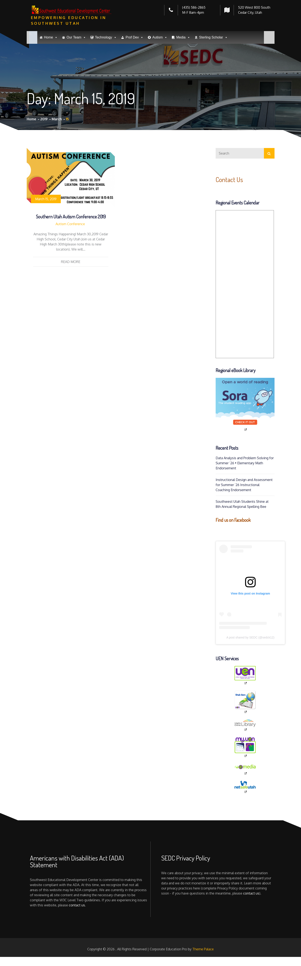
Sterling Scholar (213, 37)
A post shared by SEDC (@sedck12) (250, 637)
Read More (70, 262)
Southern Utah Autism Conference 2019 (71, 216)
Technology (106, 37)
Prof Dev (134, 37)
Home (51, 37)
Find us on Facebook (233, 520)
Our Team (76, 37)
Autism (159, 37)
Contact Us (229, 179)
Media (183, 37)
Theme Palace (203, 949)
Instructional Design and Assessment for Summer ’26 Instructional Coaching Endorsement (244, 485)
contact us (77, 905)
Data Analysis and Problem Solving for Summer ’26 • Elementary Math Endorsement (245, 463)
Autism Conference (70, 224)
